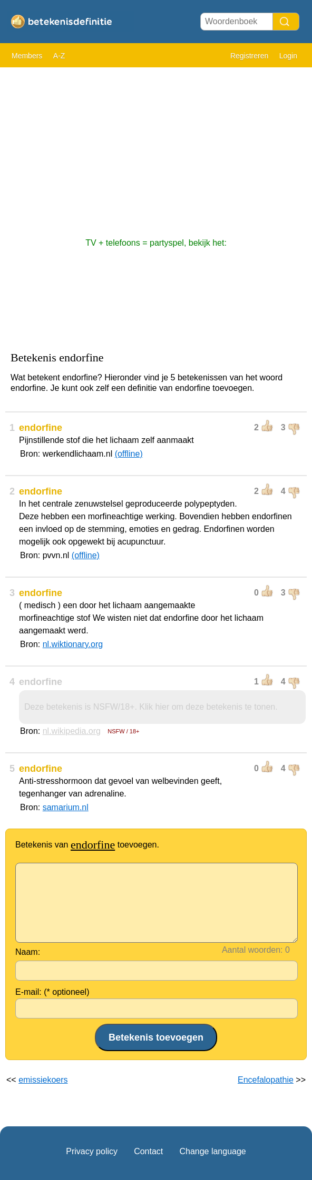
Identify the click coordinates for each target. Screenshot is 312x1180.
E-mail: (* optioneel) (52, 991)
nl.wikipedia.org (72, 731)
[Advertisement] (156, 147)
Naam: (27, 951)
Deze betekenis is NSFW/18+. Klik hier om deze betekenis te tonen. (151, 706)
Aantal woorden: (252, 949)
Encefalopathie (266, 1079)
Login (288, 56)
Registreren (249, 56)
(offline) (129, 453)
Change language (212, 1151)
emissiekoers (42, 1079)
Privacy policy (92, 1151)
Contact (148, 1151)
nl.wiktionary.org (73, 644)
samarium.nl (66, 807)
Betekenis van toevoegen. (87, 844)
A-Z (59, 56)
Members (27, 56)
